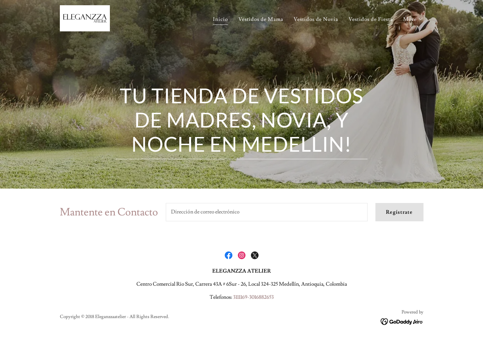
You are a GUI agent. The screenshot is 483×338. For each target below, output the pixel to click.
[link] (85, 17)
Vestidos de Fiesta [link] (371, 19)
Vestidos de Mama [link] (260, 19)
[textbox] (267, 212)
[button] (413, 19)
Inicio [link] (220, 19)
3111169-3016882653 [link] (253, 297)
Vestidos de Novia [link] (316, 19)
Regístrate (399, 212)
